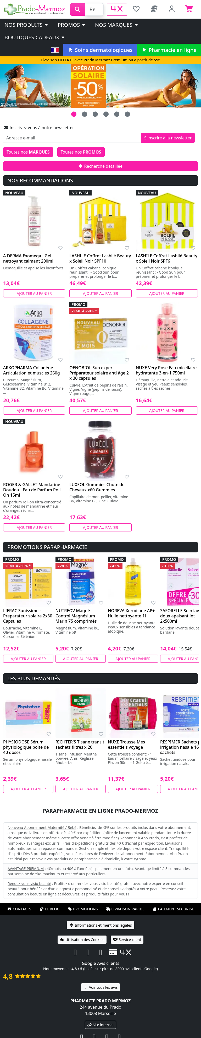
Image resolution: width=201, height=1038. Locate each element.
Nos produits (26, 24)
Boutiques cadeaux (34, 37)
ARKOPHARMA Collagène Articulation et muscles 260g (31, 370)
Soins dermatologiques (100, 49)
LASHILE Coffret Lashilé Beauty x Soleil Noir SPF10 (100, 258)
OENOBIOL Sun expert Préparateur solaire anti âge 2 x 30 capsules (99, 373)
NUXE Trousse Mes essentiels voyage (126, 744)
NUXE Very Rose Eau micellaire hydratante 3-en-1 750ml (166, 370)
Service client (127, 939)
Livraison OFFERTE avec (100, 59)
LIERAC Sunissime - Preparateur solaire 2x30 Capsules (27, 616)
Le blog (49, 908)
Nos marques (117, 24)
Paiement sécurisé (173, 908)
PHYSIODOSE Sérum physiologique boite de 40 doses (26, 747)
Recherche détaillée (100, 166)
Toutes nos (28, 152)
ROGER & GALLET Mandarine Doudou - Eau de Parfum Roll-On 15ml (32, 490)
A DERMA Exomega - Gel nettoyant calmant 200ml (28, 258)
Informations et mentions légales (100, 925)
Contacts (19, 908)
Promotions (83, 908)
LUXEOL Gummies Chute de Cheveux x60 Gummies (96, 487)
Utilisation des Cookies (82, 939)
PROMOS (72, 24)
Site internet (100, 1024)
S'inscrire (168, 138)
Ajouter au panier (34, 293)
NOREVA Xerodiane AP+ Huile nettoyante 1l (131, 613)
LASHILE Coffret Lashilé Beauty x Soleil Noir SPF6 (166, 258)
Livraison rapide (125, 908)
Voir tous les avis (100, 987)
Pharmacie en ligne (169, 49)
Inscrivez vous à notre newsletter (38, 128)
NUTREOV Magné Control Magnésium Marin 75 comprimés (76, 616)
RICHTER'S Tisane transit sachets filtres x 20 (79, 744)
